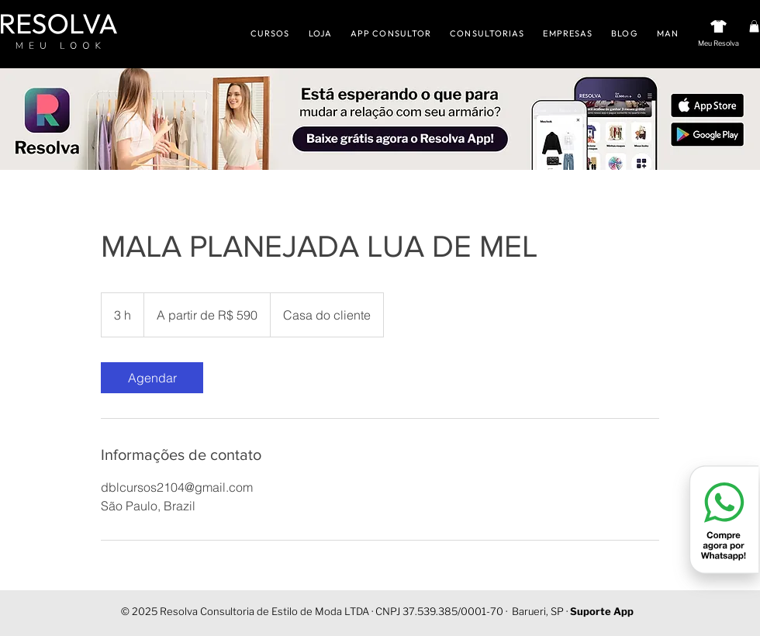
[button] (754, 26)
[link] (152, 377)
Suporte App (602, 611)
